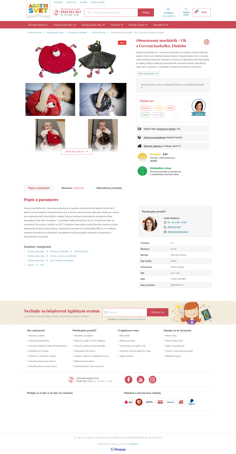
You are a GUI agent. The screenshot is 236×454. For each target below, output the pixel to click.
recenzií (153, 160)
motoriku (145, 108)
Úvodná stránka (34, 32)
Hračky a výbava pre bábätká (63, 256)
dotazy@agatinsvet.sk (178, 231)
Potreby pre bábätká (77, 32)
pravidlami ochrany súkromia (132, 319)
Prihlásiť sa (157, 312)
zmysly (159, 108)
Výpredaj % (160, 24)
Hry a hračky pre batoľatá (61, 260)
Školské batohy (37, 24)
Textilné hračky (99, 32)
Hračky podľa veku (93, 24)
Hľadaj (146, 12)
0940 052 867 (71, 12)
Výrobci (31, 265)
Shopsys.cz (134, 444)
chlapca (144, 114)
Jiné (42, 265)
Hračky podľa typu (64, 24)
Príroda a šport (138, 24)
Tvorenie (117, 24)
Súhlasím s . (126, 319)
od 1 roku (158, 114)
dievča (170, 108)
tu (142, 87)
